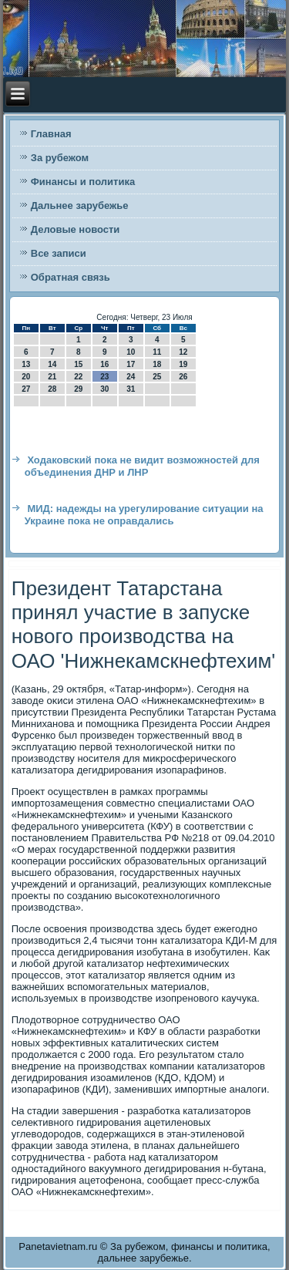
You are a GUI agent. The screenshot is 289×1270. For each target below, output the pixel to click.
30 (104, 389)
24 (130, 376)
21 (52, 376)
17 (130, 364)
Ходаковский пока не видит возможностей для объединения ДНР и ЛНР (142, 466)
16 (104, 364)
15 (78, 364)
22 (78, 376)
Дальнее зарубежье (80, 205)
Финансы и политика (83, 181)
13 (26, 364)
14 (52, 364)
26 (183, 376)
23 (104, 376)
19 (183, 364)
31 (130, 389)
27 (26, 389)
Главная (51, 134)
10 (130, 352)
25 (157, 376)
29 (78, 389)
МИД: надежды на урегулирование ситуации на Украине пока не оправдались (144, 515)
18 (157, 364)
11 (157, 352)
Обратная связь (70, 277)
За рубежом (60, 157)
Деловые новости (75, 229)
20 (26, 376)
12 (183, 352)
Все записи (58, 253)
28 (52, 389)
